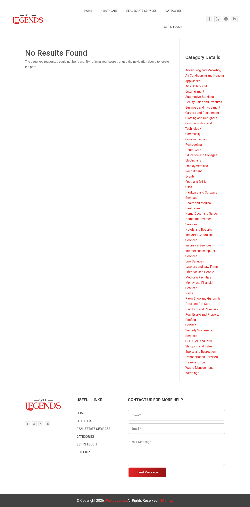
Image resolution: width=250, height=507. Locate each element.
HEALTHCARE (109, 10)
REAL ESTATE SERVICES (141, 10)
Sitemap (166, 500)
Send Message (147, 472)
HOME (88, 10)
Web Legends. (116, 500)
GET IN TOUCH (173, 26)
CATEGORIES (173, 10)
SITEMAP (83, 452)
